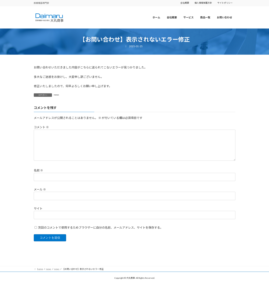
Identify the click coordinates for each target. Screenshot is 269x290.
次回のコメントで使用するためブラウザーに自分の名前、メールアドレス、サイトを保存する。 (100, 233)
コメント (41, 127)
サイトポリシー (225, 2)
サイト (38, 214)
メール (40, 195)
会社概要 (184, 2)
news (56, 94)
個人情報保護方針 (203, 2)
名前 (38, 176)
